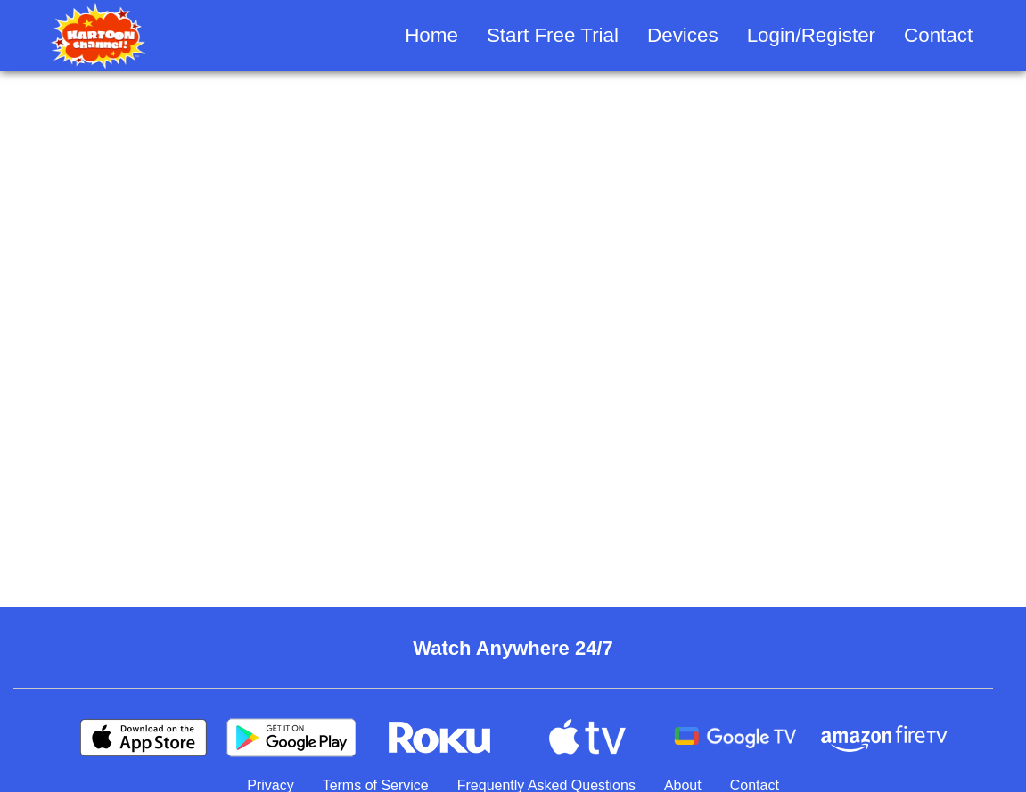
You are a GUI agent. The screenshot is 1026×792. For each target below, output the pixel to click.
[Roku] (439, 737)
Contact (938, 35)
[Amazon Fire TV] (883, 737)
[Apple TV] (587, 737)
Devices (682, 35)
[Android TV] (735, 737)
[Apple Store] (143, 737)
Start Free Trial (553, 35)
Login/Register (811, 35)
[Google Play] (291, 737)
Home (431, 35)
